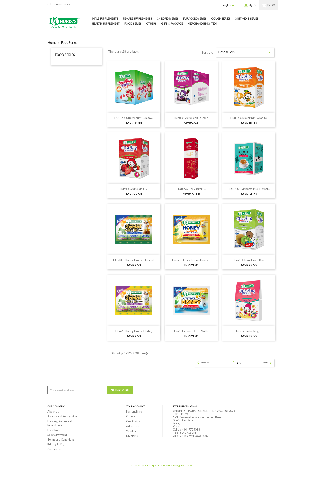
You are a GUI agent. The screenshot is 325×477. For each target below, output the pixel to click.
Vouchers (131, 431)
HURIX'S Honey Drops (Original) (133, 260)
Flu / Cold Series (194, 18)
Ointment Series (246, 18)
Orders (130, 416)
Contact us (54, 449)
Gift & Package (172, 23)
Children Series (167, 18)
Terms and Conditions (60, 439)
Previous (203, 362)
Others (151, 23)
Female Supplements (137, 18)
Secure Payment (57, 434)
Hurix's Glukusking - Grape (191, 117)
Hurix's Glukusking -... (133, 189)
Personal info (134, 411)
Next (268, 362)
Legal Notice (54, 430)
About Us (53, 411)
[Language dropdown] (229, 5)
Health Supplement (106, 23)
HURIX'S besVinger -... (191, 189)
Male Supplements (105, 18)
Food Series (132, 23)
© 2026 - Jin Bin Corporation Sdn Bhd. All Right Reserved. (162, 465)
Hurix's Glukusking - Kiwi (248, 260)
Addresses (132, 426)
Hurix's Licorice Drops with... (191, 331)
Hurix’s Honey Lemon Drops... (191, 260)
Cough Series (220, 18)
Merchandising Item (202, 23)
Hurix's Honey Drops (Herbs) (133, 331)
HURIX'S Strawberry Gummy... (133, 117)
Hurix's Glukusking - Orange (248, 117)
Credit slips (133, 421)
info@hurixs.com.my (196, 435)
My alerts (132, 435)
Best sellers (245, 52)
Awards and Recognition (62, 416)
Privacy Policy (55, 444)
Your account (135, 406)
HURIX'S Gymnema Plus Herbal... (249, 189)
